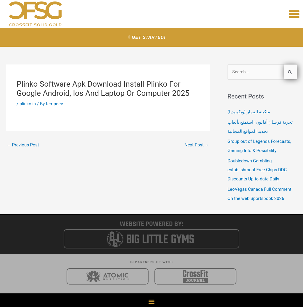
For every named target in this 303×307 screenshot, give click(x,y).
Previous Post (23, 145)
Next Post (196, 145)
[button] (294, 14)
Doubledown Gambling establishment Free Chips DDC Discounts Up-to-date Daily (257, 168)
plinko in (28, 103)
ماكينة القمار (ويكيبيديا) (249, 112)
